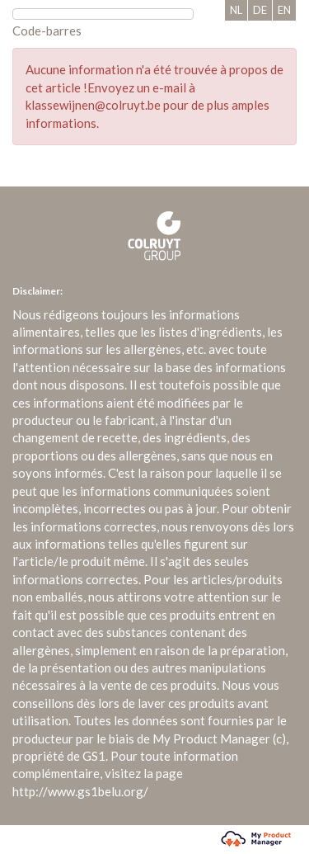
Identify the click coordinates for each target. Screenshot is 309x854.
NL (236, 10)
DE (260, 10)
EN (284, 10)
